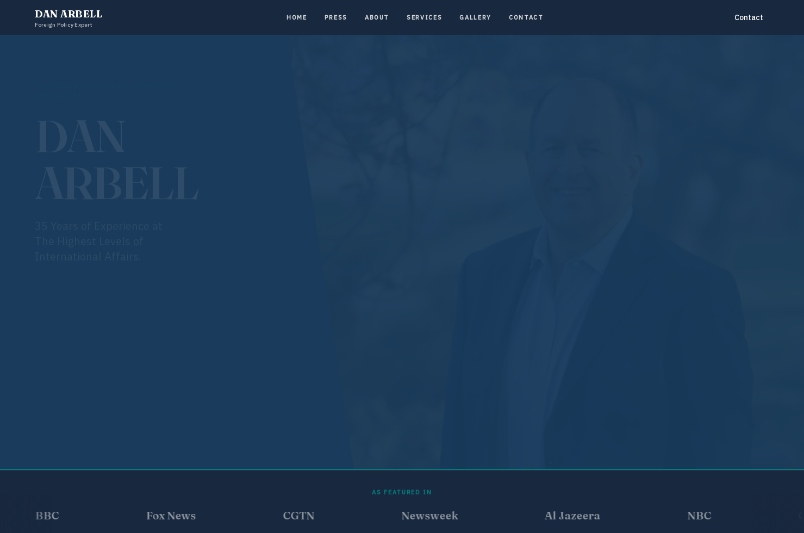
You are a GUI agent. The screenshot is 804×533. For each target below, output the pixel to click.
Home (296, 17)
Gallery (475, 17)
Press (336, 17)
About (377, 17)
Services (424, 17)
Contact (526, 17)
